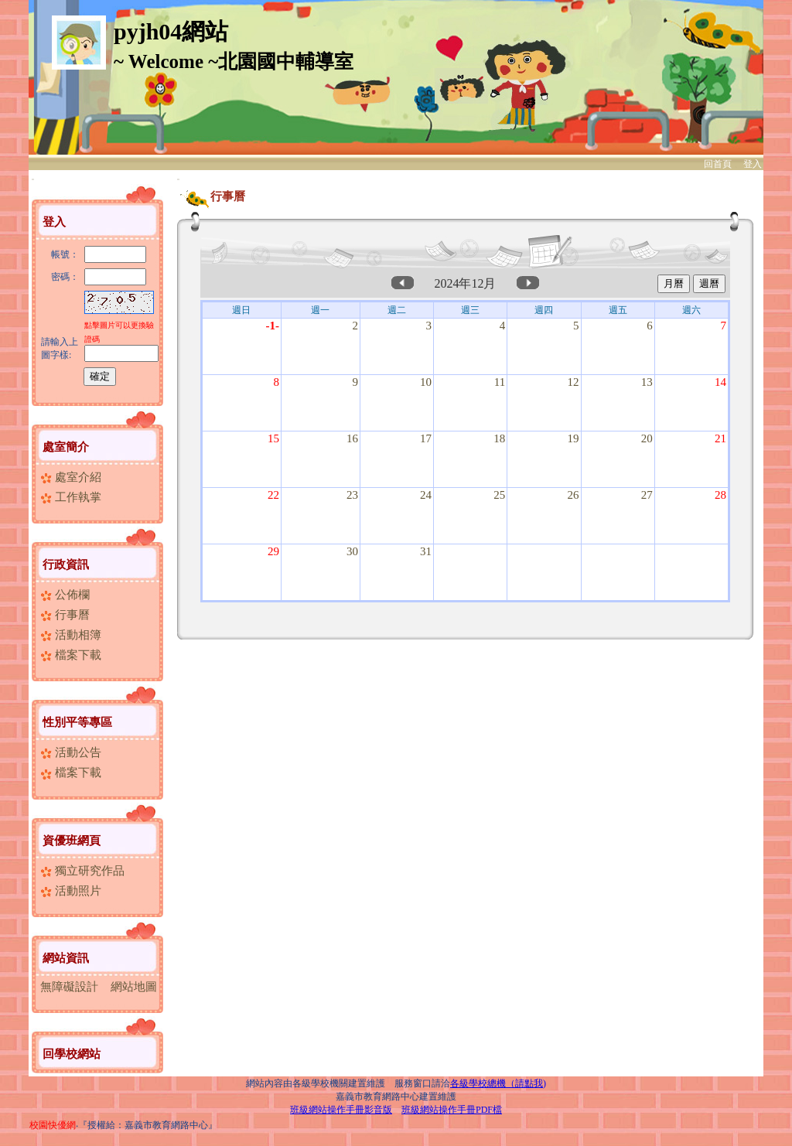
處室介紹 (70, 477)
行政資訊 (66, 564)
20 (647, 438)
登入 (752, 164)
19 (573, 438)
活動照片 (70, 891)
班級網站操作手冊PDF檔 (451, 1109)
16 (352, 438)
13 (647, 382)
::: (33, 179)
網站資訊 (66, 958)
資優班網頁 (72, 840)
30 (352, 551)
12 (573, 382)
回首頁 (718, 164)
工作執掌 (70, 497)
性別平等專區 (77, 722)
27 (647, 495)
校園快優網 (52, 1125)
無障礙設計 (69, 987)
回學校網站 (72, 1054)
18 (499, 438)
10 (426, 382)
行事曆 (65, 615)
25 (499, 495)
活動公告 (70, 752)
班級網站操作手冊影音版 (341, 1109)
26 (573, 495)
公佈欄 (65, 594)
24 (426, 495)
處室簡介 (66, 447)
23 (352, 495)
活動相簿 (70, 635)
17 (426, 438)
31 (426, 551)
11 (499, 382)
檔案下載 (70, 655)
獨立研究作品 (82, 871)
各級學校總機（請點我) (498, 1083)
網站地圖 (134, 987)
